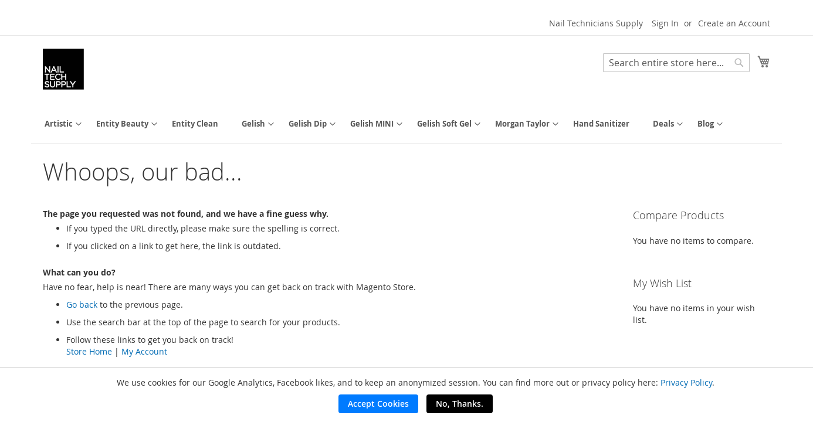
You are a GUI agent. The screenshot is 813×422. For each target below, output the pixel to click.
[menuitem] (59, 124)
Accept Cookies (378, 403)
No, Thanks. (459, 403)
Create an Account (734, 23)
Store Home (89, 351)
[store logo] (63, 69)
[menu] (406, 124)
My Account (144, 351)
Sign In (665, 23)
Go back (81, 304)
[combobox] (676, 62)
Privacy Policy (686, 382)
